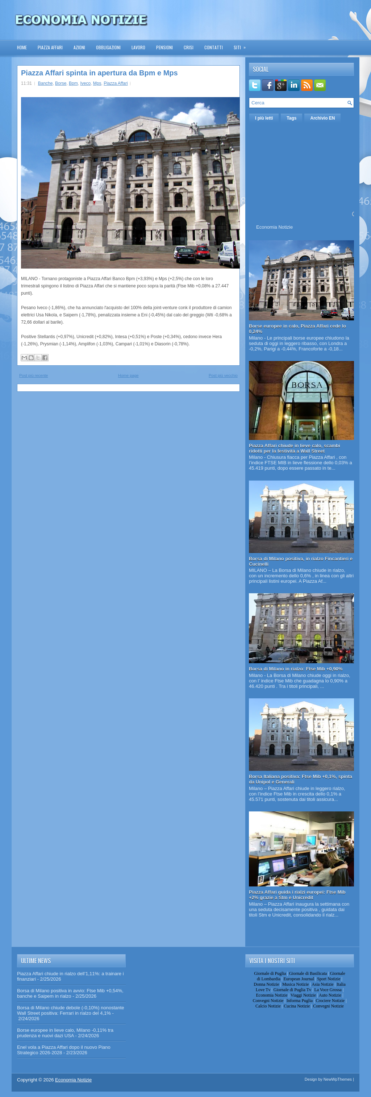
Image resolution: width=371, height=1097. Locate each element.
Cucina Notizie (297, 1006)
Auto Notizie (330, 995)
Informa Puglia (300, 1000)
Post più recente (33, 375)
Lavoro (138, 47)
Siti (242, 45)
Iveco (85, 83)
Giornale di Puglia (270, 973)
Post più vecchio (223, 375)
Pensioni (164, 47)
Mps (97, 83)
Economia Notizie (274, 227)
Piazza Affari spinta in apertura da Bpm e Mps (99, 72)
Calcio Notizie (268, 1006)
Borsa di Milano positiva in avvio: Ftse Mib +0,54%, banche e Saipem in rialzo (70, 993)
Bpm (73, 83)
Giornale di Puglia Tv (292, 989)
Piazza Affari (50, 47)
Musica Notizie (295, 984)
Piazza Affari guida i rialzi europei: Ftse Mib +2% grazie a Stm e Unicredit (297, 894)
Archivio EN (322, 118)
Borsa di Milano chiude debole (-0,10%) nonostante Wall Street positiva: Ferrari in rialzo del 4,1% (70, 1010)
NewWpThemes (338, 1079)
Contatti (213, 47)
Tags (291, 118)
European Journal (298, 978)
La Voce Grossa (328, 989)
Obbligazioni (108, 47)
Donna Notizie (266, 984)
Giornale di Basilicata (308, 973)
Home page (128, 375)
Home (22, 47)
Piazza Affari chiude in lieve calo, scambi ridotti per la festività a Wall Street (294, 448)
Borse (60, 83)
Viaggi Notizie (303, 995)
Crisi (188, 47)
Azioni (79, 47)
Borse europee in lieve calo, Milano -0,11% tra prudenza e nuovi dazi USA (65, 1032)
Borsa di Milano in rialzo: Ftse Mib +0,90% (295, 669)
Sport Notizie (328, 978)
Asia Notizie (322, 984)
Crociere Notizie (330, 1000)
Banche (45, 83)
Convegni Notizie (268, 1000)
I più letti (264, 118)
